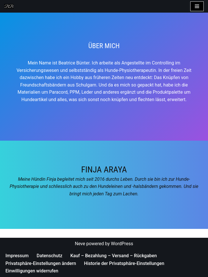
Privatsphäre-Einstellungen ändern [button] (40, 263)
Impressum (17, 255)
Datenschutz (49, 255)
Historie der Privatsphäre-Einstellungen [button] (124, 263)
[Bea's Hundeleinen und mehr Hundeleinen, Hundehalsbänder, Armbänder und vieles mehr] (10, 6)
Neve (80, 243)
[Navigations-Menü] (197, 6)
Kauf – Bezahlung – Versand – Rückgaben (113, 255)
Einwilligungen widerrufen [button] (31, 271)
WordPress (122, 243)
